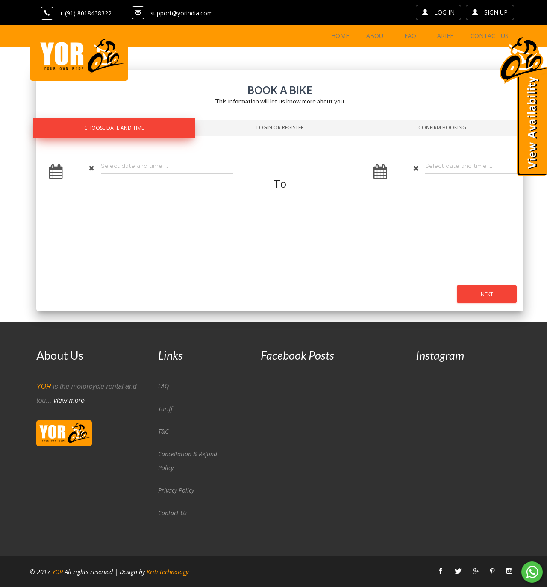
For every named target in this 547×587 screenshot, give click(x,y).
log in (438, 12)
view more (69, 400)
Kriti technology (167, 571)
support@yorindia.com (181, 13)
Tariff (165, 408)
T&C (163, 431)
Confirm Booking (442, 127)
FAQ (163, 386)
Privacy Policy (176, 490)
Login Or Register (280, 127)
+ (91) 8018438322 (76, 13)
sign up (490, 12)
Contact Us (172, 512)
